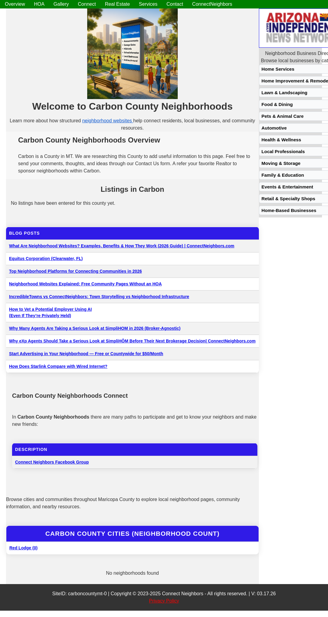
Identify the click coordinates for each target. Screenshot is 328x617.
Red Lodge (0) (23, 547)
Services (148, 4)
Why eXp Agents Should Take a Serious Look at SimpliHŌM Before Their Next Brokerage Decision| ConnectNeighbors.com (132, 341)
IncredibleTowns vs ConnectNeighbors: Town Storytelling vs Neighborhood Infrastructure (99, 296)
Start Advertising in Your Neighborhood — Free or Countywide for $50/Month (86, 353)
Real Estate (117, 4)
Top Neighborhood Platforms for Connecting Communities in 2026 (75, 271)
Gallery (61, 4)
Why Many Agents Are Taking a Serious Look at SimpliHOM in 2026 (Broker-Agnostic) (94, 328)
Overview (15, 4)
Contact (175, 4)
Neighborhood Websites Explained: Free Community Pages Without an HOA (85, 283)
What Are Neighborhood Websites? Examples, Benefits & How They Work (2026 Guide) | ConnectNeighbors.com (121, 245)
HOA (39, 4)
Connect (87, 4)
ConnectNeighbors (212, 4)
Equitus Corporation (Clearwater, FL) (46, 258)
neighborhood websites (107, 120)
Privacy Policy (164, 600)
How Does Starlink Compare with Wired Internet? (58, 366)
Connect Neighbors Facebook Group (52, 462)
